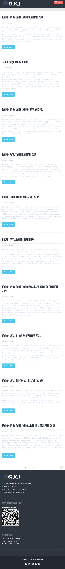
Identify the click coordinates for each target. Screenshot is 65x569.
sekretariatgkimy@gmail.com (16, 492)
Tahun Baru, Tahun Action (15, 62)
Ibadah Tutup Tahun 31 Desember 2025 (21, 197)
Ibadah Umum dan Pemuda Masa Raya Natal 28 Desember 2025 (30, 289)
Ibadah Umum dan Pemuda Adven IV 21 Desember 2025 (28, 426)
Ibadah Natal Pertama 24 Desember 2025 (22, 381)
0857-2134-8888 (11, 486)
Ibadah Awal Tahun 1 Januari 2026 (19, 154)
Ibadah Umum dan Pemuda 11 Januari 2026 (22, 17)
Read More (8, 47)
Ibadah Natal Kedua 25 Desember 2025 (21, 336)
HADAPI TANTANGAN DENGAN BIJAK (18, 239)
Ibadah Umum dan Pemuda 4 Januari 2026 (22, 109)
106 (34, 467)
